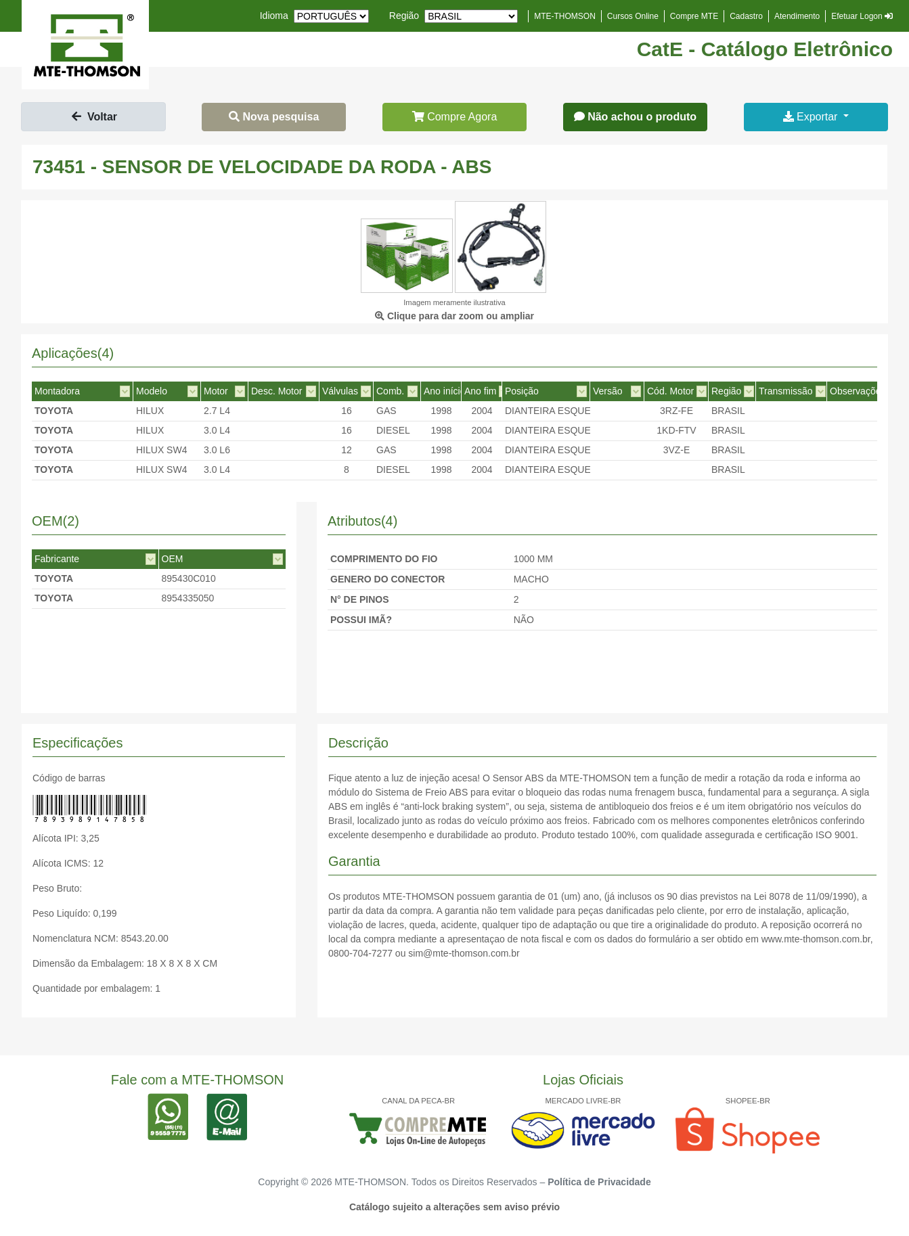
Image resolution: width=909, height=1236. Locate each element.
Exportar (812, 116)
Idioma (274, 15)
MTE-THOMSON (565, 16)
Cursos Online (633, 16)
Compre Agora (454, 116)
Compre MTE (694, 16)
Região (404, 15)
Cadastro (746, 16)
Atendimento (797, 16)
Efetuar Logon (862, 16)
